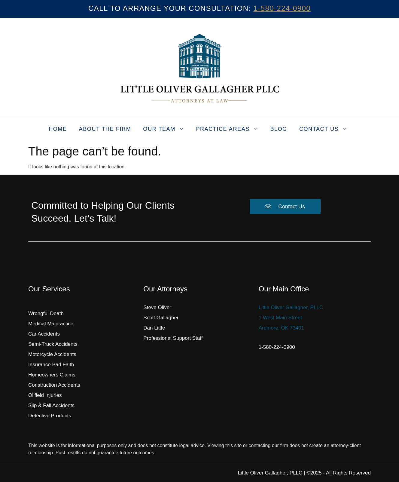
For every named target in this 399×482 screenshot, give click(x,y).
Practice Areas (227, 129)
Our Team (163, 129)
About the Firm (105, 129)
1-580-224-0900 (282, 8)
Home (58, 129)
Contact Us (323, 129)
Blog (278, 129)
